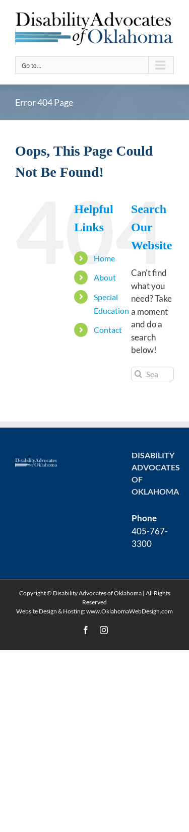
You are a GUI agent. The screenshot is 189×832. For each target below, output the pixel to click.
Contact (108, 329)
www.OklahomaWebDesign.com (129, 611)
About (105, 277)
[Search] (138, 374)
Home (104, 258)
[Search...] (152, 374)
